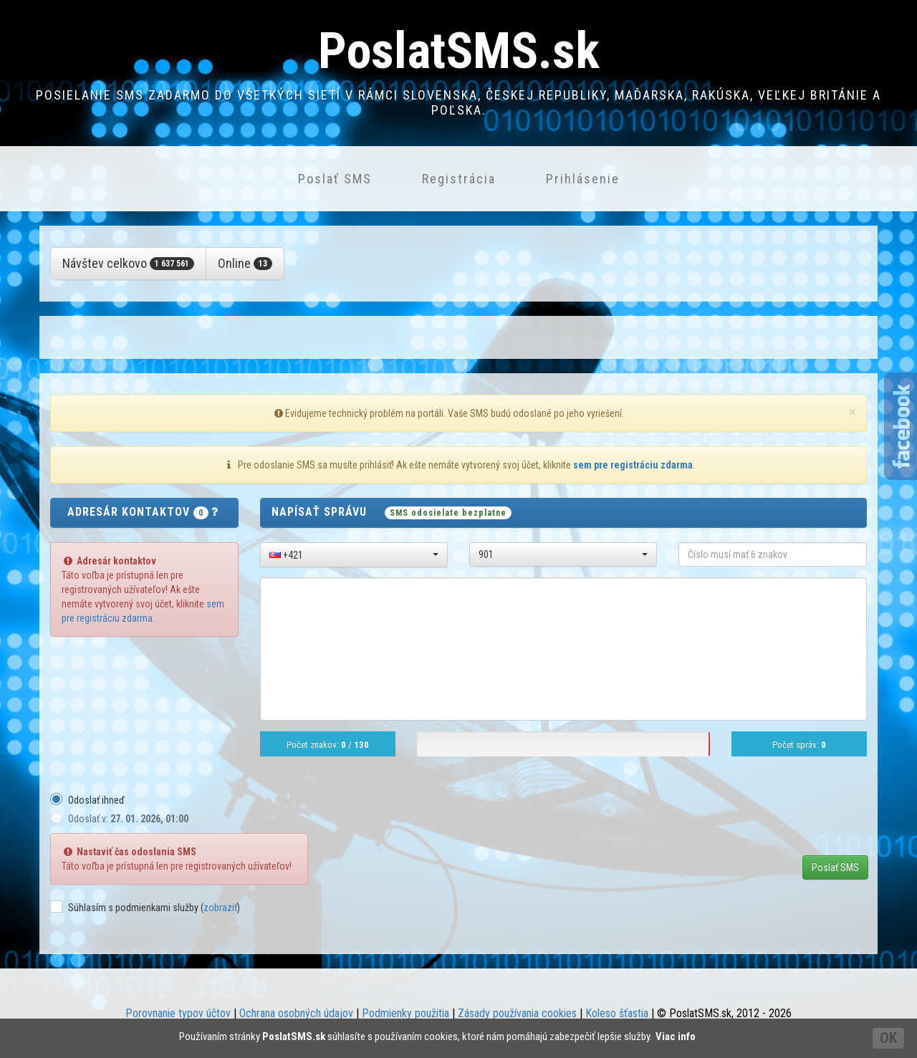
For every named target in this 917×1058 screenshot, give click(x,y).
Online (245, 263)
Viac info (676, 1036)
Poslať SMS (335, 178)
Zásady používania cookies (517, 1013)
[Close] (852, 412)
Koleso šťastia (616, 1013)
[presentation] (758, 820)
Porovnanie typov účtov (178, 1013)
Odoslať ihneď (96, 800)
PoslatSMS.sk (459, 50)
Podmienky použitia (405, 1013)
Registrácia (459, 178)
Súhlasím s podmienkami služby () (154, 907)
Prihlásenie (583, 178)
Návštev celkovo (128, 263)
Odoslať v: (128, 818)
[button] (354, 554)
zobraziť (220, 907)
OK (888, 1038)
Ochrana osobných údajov (296, 1013)
